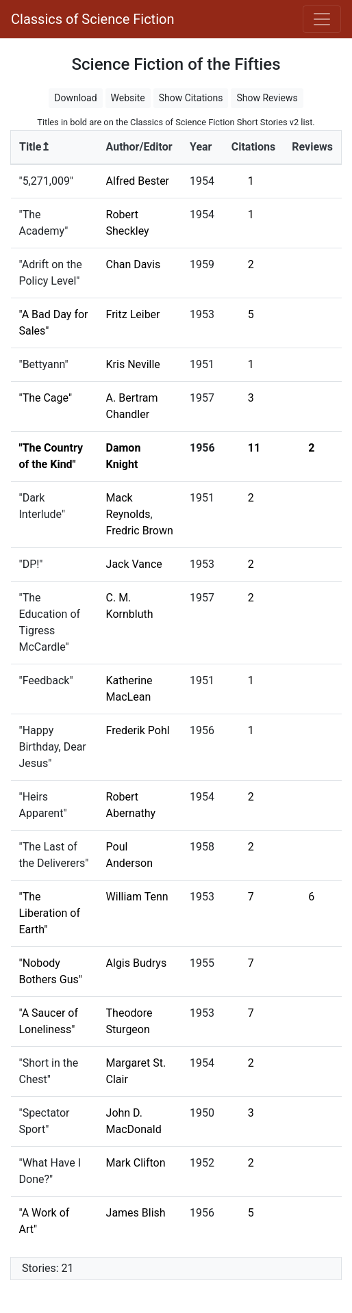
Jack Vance (134, 564)
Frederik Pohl (138, 730)
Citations (253, 146)
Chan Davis (133, 264)
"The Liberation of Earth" (50, 913)
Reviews (312, 146)
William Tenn (137, 896)
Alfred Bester (138, 180)
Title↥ (34, 146)
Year (201, 146)
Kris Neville (133, 364)
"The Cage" (46, 397)
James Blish (136, 1212)
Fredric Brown (139, 530)
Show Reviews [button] (266, 97)
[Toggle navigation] (322, 19)
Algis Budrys (136, 963)
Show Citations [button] (191, 97)
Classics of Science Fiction (92, 19)
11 (254, 447)
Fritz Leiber (133, 314)
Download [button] (75, 97)
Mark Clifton (136, 1162)
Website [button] (128, 97)
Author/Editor (139, 146)
